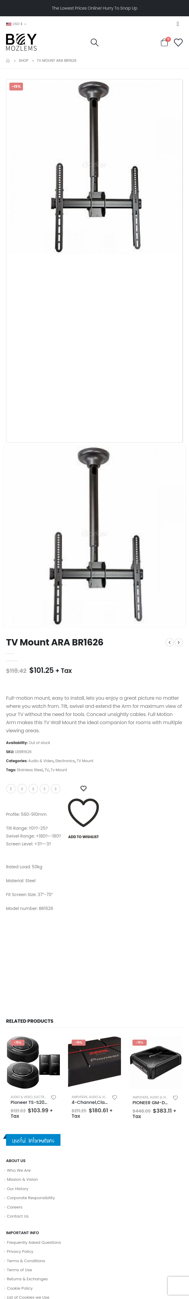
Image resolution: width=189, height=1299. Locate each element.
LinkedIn (33, 789)
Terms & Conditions (26, 1261)
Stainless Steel (30, 769)
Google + (44, 789)
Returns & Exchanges (27, 1279)
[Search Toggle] (94, 42)
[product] (33, 1062)
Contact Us (18, 1216)
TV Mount (85, 760)
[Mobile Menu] (179, 24)
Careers (14, 1207)
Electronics (65, 760)
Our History (17, 1189)
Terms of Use (19, 1270)
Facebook (11, 789)
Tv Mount (59, 769)
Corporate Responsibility (31, 1198)
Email (55, 789)
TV (46, 769)
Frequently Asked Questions (34, 1242)
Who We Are (19, 1170)
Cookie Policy (20, 1288)
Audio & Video (41, 760)
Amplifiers (80, 1097)
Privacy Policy (20, 1251)
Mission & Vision (22, 1179)
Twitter (22, 789)
